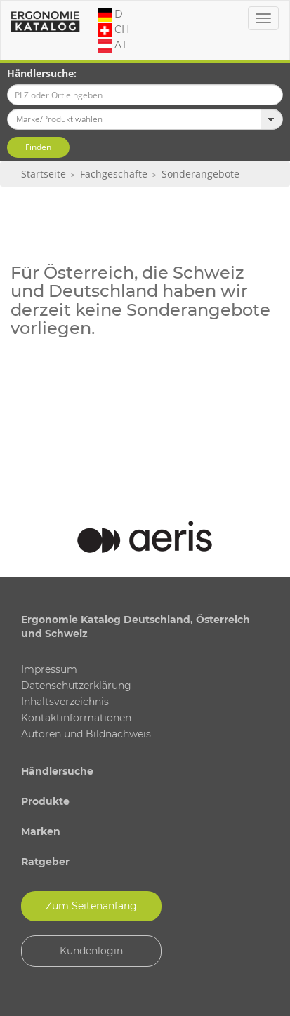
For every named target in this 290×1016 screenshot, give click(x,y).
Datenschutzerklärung (76, 685)
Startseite (43, 173)
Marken (40, 831)
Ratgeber (45, 861)
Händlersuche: (42, 73)
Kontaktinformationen (76, 717)
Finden (38, 147)
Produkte (45, 801)
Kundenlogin (91, 950)
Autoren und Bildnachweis (86, 734)
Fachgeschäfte (113, 173)
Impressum (49, 669)
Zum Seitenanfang (91, 906)
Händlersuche (57, 771)
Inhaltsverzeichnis (65, 701)
